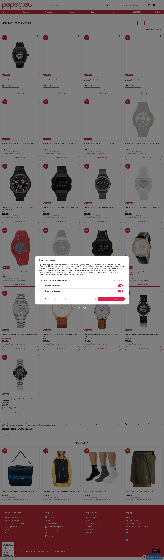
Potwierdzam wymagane (82, 299)
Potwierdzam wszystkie (111, 299)
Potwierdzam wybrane (52, 299)
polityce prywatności (59, 268)
